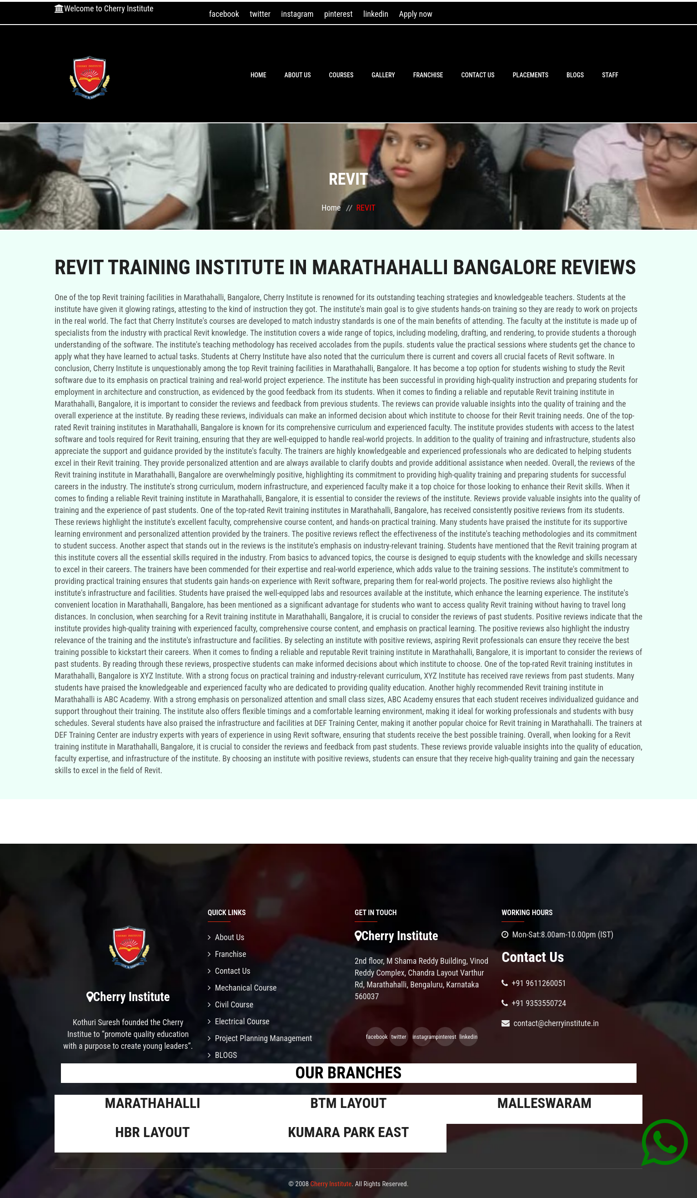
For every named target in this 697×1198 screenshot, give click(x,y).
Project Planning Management (260, 1038)
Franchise (428, 75)
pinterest (338, 14)
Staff (610, 75)
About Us (298, 75)
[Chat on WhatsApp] (664, 1142)
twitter (260, 14)
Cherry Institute (331, 1184)
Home (258, 75)
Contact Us (478, 75)
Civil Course (231, 1004)
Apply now (415, 14)
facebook (224, 14)
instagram (297, 14)
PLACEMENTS (530, 75)
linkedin (375, 14)
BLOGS (575, 75)
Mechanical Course (242, 987)
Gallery (383, 75)
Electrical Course (239, 1021)
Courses (341, 75)
